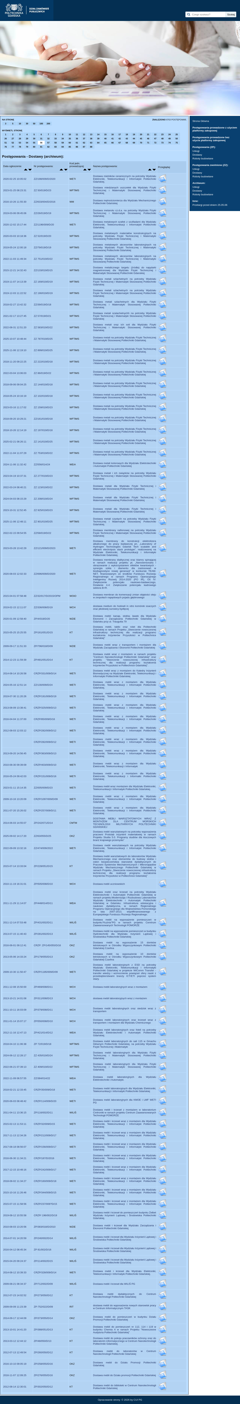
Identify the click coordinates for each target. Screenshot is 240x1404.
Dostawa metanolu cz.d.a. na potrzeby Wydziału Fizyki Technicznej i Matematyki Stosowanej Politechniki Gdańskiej (124, 213)
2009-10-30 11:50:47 (14, 972)
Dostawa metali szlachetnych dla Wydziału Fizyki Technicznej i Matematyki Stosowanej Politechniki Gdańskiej (124, 304)
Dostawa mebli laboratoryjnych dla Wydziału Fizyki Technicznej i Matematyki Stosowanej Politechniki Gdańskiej (124, 1055)
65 (105, 143)
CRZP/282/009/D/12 (45, 730)
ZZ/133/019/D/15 (43, 270)
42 (119, 138)
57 (48, 143)
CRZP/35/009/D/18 (44, 1089)
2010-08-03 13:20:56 (14, 1226)
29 (27, 138)
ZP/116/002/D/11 (43, 1112)
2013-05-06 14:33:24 (14, 956)
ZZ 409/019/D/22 (43, 1066)
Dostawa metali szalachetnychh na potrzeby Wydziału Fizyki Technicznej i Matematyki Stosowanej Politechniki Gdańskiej (124, 316)
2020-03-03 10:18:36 (14, 236)
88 (91, 147)
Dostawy (197, 154)
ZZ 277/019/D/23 (43, 475)
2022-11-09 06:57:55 (14, 1078)
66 (112, 143)
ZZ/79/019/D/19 (42, 247)
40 (105, 138)
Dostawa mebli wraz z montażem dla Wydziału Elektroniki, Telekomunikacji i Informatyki (124, 765)
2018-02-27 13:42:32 (14, 304)
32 (48, 138)
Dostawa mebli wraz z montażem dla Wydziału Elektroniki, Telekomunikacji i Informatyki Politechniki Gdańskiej (124, 696)
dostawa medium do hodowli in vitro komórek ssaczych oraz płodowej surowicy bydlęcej (124, 607)
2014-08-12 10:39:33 (14, 1272)
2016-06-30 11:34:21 (14, 1158)
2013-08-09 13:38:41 (14, 707)
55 (34, 143)
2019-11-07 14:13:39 (14, 281)
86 (77, 147)
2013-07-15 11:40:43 (14, 934)
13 (91, 134)
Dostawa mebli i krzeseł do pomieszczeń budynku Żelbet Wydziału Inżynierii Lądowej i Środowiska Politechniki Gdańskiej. (124, 1215)
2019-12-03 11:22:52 (14, 293)
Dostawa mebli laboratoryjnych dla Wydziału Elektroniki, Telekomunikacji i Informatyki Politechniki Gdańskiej (124, 1090)
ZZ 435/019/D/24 (43, 1055)
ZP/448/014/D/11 (43, 903)
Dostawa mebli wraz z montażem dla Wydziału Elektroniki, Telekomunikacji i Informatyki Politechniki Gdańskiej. (124, 685)
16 (112, 134)
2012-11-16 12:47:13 (14, 1032)
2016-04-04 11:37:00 (14, 719)
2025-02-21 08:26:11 (14, 441)
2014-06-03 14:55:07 (14, 822)
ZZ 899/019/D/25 (43, 350)
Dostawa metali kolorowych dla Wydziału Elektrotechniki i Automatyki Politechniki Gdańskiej (124, 464)
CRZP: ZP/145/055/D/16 (47, 945)
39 (98, 138)
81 (41, 147)
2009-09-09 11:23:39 (14, 1306)
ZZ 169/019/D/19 (43, 281)
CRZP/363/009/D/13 (45, 753)
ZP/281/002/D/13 (43, 934)
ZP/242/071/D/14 (43, 822)
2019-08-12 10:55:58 (14, 1215)
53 (20, 143)
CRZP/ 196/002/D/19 (45, 1215)
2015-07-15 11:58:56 (14, 1204)
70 (141, 143)
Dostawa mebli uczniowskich (109, 884)
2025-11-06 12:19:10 (14, 350)
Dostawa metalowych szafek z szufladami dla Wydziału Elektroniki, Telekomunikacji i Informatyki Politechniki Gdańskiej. (124, 224)
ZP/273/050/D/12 (43, 1295)
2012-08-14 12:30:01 (14, 1386)
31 (41, 138)
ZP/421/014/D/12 (43, 1032)
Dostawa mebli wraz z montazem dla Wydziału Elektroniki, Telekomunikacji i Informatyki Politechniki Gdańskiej (124, 742)
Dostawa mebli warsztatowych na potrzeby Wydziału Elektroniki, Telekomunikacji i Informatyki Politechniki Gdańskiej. (124, 848)
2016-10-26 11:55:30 (14, 201)
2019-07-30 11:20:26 (14, 696)
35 (70, 138)
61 (77, 143)
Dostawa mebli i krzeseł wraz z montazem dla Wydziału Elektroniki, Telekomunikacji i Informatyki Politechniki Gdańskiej (124, 1147)
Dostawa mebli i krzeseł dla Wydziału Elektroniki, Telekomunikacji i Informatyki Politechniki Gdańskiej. (124, 1272)
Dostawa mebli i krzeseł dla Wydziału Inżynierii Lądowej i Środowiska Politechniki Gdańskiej (124, 1238)
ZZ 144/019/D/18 (43, 384)
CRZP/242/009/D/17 (45, 1169)
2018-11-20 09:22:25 (14, 361)
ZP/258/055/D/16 (43, 1363)
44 (134, 138)
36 (77, 138)
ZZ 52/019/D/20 (42, 236)
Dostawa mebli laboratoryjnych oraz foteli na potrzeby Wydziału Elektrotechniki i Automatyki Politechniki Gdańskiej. (124, 1032)
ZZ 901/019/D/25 (43, 521)
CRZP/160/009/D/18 (45, 1181)
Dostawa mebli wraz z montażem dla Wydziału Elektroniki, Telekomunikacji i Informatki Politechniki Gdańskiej (124, 776)
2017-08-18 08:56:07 (14, 1146)
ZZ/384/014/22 (42, 1078)
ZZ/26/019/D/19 (42, 213)
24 (169, 134)
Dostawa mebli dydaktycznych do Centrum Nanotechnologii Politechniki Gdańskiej (124, 1295)
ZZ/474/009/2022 (43, 848)
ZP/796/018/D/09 (43, 646)
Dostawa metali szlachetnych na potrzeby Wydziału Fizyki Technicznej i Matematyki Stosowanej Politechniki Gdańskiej (124, 282)
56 (41, 143)
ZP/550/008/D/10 (43, 1021)
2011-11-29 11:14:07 (14, 903)
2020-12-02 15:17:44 (14, 224)
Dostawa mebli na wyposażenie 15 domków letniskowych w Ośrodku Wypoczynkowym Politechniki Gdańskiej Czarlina (124, 945)
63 (91, 143)
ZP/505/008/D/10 (43, 884)
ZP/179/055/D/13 (43, 956)
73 (162, 143)
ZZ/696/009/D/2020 (44, 573)
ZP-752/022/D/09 (43, 1306)
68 (127, 143)
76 (5, 147)
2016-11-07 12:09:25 (14, 1375)
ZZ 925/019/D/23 (43, 510)
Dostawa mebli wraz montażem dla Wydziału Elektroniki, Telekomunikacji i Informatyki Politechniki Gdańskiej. (124, 788)
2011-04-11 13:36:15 (14, 1112)
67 (119, 143)
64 (98, 143)
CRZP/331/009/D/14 (45, 673)
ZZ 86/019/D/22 (42, 373)
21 (148, 134)
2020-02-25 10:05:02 (14, 179)
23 (162, 134)
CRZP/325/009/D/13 (45, 707)
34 (63, 138)
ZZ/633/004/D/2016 (44, 201)
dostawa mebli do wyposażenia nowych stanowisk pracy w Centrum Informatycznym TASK (124, 1307)
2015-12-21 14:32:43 (14, 270)
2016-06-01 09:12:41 (14, 945)
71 (148, 143)
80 (34, 147)
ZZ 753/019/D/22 (43, 453)
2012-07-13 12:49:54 (14, 1352)
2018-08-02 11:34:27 (14, 1181)
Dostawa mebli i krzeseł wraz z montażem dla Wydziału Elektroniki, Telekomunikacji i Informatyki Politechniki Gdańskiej (124, 1124)
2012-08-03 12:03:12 (14, 730)
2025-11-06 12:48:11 (14, 521)
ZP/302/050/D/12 (43, 1386)
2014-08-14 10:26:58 (14, 673)
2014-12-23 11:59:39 (14, 659)
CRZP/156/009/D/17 (45, 1146)
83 (55, 147)
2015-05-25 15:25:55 (14, 632)
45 (141, 138)
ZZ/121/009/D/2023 (44, 548)
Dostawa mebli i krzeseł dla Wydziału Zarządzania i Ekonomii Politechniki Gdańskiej (124, 1227)
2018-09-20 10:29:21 (14, 418)
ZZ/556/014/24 (42, 464)
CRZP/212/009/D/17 (45, 1135)
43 (127, 138)
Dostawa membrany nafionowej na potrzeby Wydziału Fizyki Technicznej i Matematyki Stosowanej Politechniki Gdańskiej (124, 533)
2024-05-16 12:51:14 (14, 684)
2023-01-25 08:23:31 (14, 190)
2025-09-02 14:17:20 (14, 836)
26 (5, 138)
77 (13, 147)
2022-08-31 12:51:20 (14, 327)
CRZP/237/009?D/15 (45, 1204)
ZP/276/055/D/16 (43, 1375)
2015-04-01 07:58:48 (14, 596)
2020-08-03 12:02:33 (14, 573)
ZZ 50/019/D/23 (42, 190)
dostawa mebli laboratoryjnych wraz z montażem (120, 998)
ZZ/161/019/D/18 (43, 418)
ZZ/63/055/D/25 (42, 836)
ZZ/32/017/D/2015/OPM (47, 596)
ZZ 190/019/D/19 (43, 293)
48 (162, 138)
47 (155, 138)
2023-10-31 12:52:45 (14, 510)
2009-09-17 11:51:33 (14, 646)
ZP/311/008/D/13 (43, 998)
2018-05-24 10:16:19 (14, 396)
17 (119, 134)
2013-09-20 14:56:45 (14, 753)
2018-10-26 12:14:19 (14, 430)
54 (27, 143)
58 (55, 143)
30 (27, 123)
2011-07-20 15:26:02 (14, 810)
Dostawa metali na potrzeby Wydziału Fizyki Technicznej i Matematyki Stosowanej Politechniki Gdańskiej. (124, 339)
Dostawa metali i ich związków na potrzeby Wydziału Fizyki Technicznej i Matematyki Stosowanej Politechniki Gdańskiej (124, 476)
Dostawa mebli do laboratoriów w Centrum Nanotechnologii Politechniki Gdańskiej (124, 1352)
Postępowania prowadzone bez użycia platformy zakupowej (210, 139)
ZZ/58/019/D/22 (42, 533)
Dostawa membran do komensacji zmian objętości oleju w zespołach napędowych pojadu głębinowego (124, 596)
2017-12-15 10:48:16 (14, 1169)
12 (84, 134)
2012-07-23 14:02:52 (14, 1295)
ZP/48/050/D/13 (42, 1341)
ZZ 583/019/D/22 (43, 327)
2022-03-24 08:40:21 (14, 487)
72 (155, 143)
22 (155, 134)
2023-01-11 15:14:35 (14, 787)
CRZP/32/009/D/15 (44, 1124)
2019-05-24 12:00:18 (14, 247)
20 (141, 134)
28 (20, 138)
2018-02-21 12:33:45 (14, 1089)
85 (70, 147)
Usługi (195, 151)
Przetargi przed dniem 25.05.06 (209, 205)
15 (105, 134)
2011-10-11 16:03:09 (14, 1009)
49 (169, 138)
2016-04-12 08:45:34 (14, 1249)
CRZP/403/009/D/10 (45, 764)
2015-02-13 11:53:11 (14, 1124)
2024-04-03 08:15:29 (14, 498)
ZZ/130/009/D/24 (43, 684)
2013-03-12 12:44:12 (14, 1341)
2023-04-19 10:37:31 (14, 475)
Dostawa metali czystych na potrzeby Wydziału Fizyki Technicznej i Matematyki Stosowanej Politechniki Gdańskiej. (124, 521)
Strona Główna (200, 121)
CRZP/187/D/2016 (44, 1158)
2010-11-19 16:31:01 (14, 884)
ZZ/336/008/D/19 (43, 607)
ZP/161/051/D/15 (43, 632)
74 (169, 143)
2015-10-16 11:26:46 (14, 1192)
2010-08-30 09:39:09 (14, 764)
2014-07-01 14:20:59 (14, 1238)
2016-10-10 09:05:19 (14, 1363)
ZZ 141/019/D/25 (43, 441)
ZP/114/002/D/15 (43, 1261)
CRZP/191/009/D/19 (45, 696)
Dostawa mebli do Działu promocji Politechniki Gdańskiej (124, 1375)
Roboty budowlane (202, 158)
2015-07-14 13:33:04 (14, 866)
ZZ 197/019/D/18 (43, 430)
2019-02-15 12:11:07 (14, 607)
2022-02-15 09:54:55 (14, 533)
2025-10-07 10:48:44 (14, 338)
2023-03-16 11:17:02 (14, 407)
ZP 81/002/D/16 (42, 1249)
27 (13, 138)
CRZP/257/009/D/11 (45, 810)
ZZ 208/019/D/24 (43, 498)
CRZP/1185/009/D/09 (46, 972)
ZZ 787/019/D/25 (43, 338)
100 (41, 123)
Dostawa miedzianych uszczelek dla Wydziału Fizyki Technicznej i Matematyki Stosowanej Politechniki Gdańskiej (124, 190)
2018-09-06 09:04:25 (14, 384)
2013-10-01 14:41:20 (14, 1329)
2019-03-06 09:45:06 (14, 213)
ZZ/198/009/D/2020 (44, 179)
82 (48, 147)
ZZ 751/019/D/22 (43, 258)
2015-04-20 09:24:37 (14, 1261)
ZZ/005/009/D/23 (43, 787)
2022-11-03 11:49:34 (14, 258)
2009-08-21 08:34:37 (14, 1283)
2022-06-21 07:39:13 (14, 1066)
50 (34, 123)
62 (84, 143)
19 (134, 134)
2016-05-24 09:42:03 (14, 776)
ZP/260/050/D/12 (43, 1352)
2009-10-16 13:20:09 (14, 799)
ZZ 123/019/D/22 (43, 487)
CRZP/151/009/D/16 (45, 776)
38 (91, 138)
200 (48, 123)
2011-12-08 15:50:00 (14, 986)
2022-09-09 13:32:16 (14, 848)
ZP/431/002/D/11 (43, 922)
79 (27, 147)
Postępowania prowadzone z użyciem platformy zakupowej (214, 129)
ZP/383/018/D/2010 (45, 1226)
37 (84, 138)
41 (112, 138)
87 (84, 147)
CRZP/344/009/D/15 (45, 1192)
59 (63, 143)
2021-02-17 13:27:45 (14, 316)
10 (20, 123)
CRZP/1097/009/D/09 (46, 799)
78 (20, 147)
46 (148, 138)
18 (127, 134)
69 (134, 143)
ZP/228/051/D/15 (43, 866)
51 (5, 143)
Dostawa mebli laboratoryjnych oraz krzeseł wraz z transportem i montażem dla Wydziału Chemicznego (124, 1021)
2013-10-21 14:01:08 (14, 998)
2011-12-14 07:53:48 (14, 922)
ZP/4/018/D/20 (42, 618)
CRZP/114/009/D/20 (45, 1101)
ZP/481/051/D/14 (43, 659)
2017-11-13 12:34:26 (14, 1135)
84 (63, 147)
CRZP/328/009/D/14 (45, 1272)
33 (55, 138)
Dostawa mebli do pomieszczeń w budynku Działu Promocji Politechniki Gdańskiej (124, 1318)
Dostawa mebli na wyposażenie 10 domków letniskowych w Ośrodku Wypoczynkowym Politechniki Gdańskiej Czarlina (124, 957)
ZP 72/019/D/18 (42, 1044)
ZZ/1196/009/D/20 (44, 224)
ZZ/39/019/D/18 (42, 304)
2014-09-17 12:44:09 (14, 1318)
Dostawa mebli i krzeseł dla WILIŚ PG (114, 1283)
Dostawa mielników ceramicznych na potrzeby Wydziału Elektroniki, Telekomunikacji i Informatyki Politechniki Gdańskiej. (124, 179)
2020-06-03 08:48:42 (14, 1101)
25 (177, 134)
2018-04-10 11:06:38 (14, 1044)
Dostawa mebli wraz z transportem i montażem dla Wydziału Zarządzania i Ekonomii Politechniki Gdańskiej (124, 646)
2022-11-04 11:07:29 (14, 453)
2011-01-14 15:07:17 (14, 1021)
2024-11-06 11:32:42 (14, 464)
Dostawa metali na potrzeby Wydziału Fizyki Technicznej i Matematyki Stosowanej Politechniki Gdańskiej (124, 362)
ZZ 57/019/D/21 (42, 316)
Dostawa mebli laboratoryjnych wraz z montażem (120, 986)
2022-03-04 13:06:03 (14, 373)
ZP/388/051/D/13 (43, 1329)
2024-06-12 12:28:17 (14, 1055)
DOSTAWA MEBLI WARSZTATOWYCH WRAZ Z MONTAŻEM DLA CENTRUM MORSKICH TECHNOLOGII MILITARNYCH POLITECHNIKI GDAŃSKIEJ (124, 822)
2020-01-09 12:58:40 (14, 618)
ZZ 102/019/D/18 (43, 396)
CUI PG (138, 1399)
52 (13, 143)
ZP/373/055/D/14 (43, 1318)
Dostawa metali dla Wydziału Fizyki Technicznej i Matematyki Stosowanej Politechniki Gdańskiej (124, 487)
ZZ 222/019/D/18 (43, 361)
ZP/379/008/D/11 (43, 1009)
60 (70, 143)
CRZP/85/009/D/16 (44, 719)
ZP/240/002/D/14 (43, 1238)
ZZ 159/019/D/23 (43, 407)
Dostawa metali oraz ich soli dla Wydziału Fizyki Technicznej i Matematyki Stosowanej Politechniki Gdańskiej (124, 327)
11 (77, 134)
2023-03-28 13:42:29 (14, 548)
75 (177, 143)
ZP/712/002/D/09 (43, 1283)
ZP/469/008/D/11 (43, 986)
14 (98, 134)
